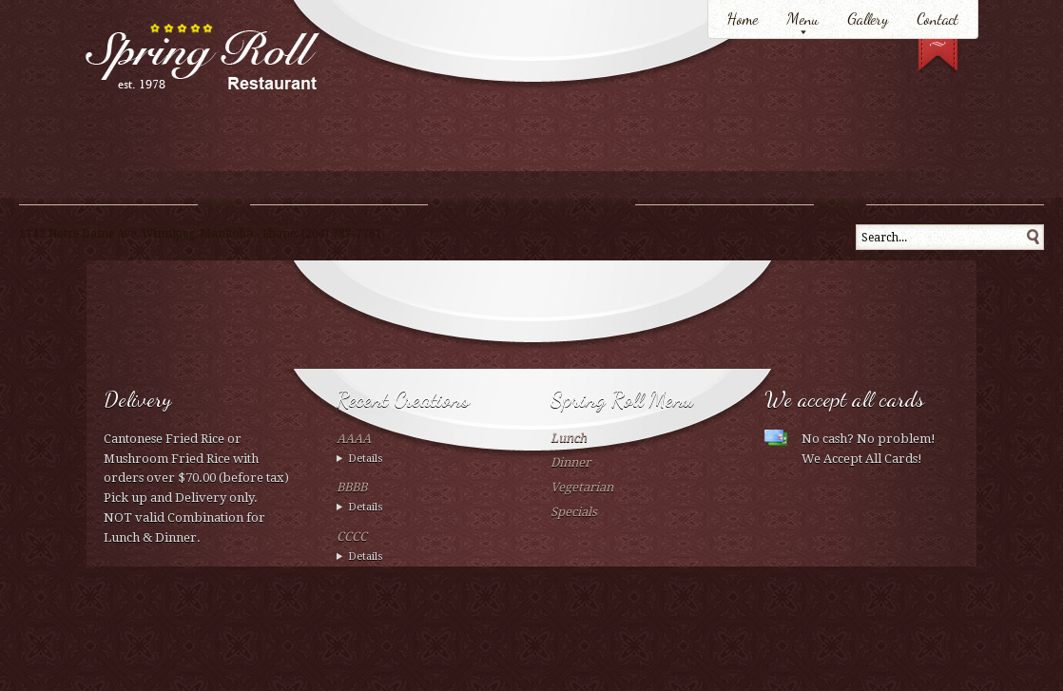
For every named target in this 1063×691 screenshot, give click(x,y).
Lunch (569, 438)
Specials (574, 512)
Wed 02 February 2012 (424, 460)
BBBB (352, 487)
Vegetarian (582, 487)
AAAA (354, 439)
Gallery (867, 19)
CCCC (352, 536)
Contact (937, 19)
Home (742, 19)
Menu (802, 19)
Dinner (570, 462)
